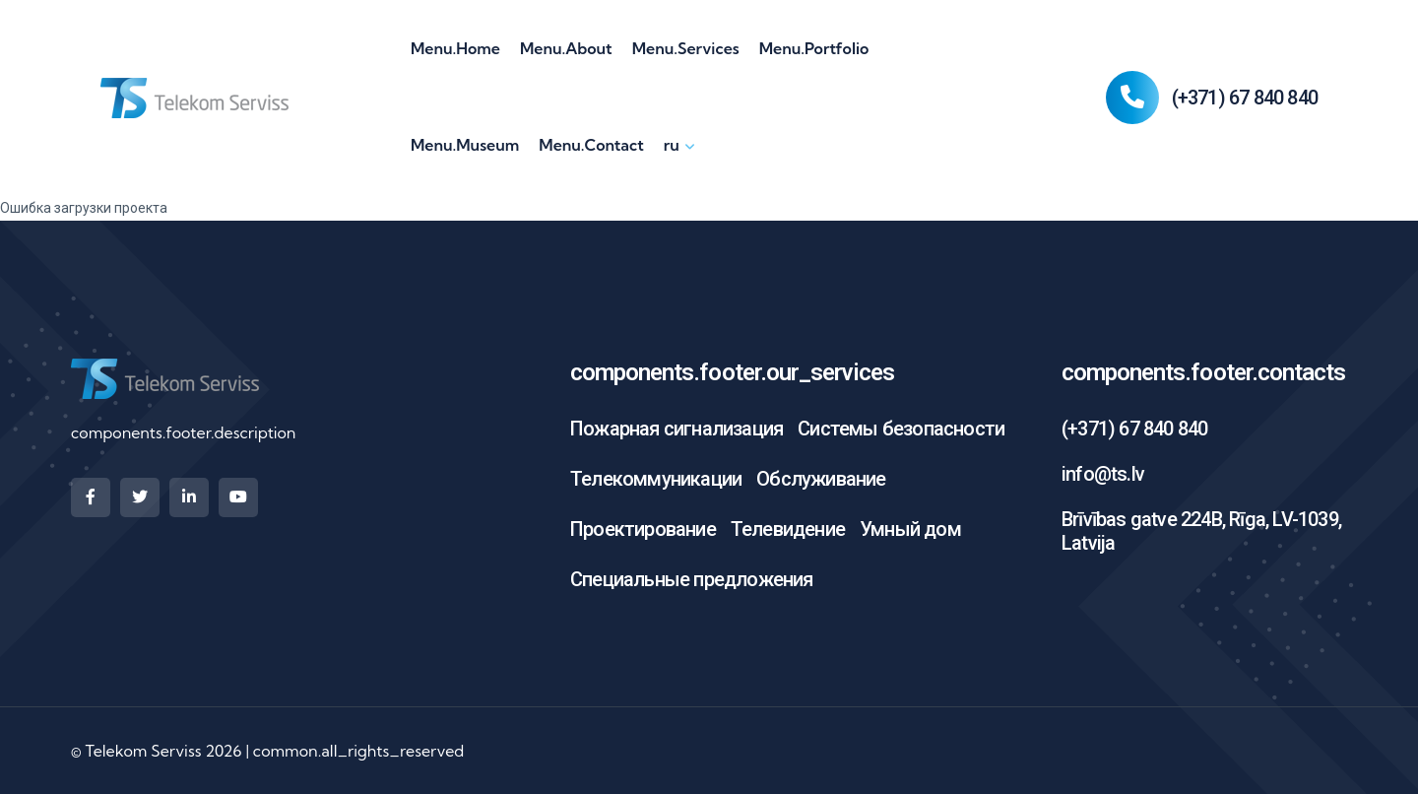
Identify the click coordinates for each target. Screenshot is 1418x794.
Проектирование (643, 529)
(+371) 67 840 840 (1245, 97)
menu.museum (465, 145)
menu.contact (591, 145)
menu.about (566, 48)
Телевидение (788, 529)
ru (671, 145)
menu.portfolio (814, 48)
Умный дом (910, 529)
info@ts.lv (1103, 474)
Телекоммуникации (655, 479)
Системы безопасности (901, 428)
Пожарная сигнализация (676, 428)
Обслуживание (820, 479)
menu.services (686, 48)
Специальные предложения (691, 579)
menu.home (455, 48)
